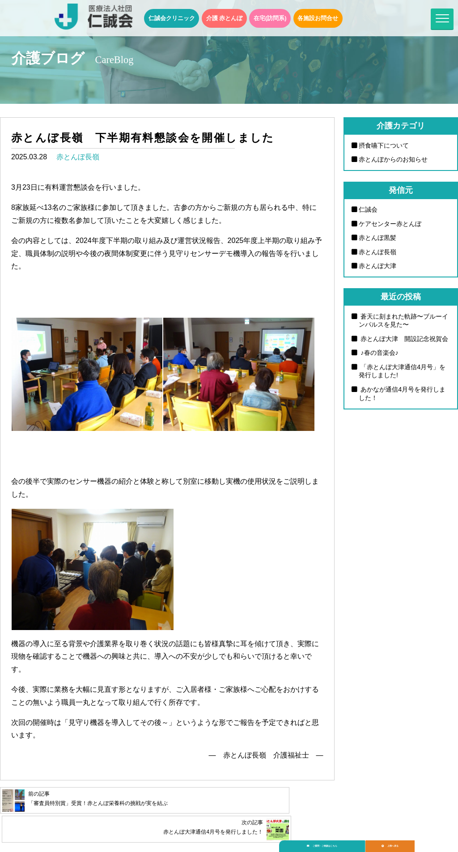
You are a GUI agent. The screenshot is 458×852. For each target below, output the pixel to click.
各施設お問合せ (317, 18)
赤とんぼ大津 (377, 265)
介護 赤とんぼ (224, 18)
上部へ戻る (408, 841)
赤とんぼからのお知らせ (393, 159)
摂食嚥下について (384, 145)
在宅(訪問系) (270, 18)
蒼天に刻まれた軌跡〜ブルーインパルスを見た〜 (403, 320)
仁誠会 (368, 209)
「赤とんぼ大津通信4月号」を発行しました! (402, 371)
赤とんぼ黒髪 (377, 237)
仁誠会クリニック (171, 18)
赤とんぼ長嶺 (77, 157)
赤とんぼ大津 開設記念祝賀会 (403, 338)
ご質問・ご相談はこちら (329, 841)
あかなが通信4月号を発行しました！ (402, 393)
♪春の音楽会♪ (378, 352)
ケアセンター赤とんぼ (390, 223)
